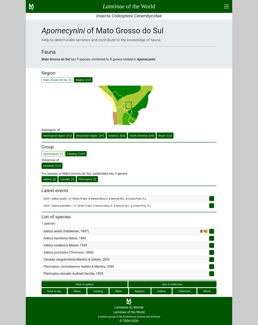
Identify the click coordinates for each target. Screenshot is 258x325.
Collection (184, 291)
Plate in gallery (85, 284)
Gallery (161, 291)
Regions (140, 291)
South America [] (142, 135)
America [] (116, 135)
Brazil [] (165, 135)
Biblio (118, 291)
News (77, 291)
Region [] (83, 79)
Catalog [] (76, 153)
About (206, 291)
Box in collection (172, 284)
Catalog (98, 291)
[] (57, 135)
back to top (54, 291)
